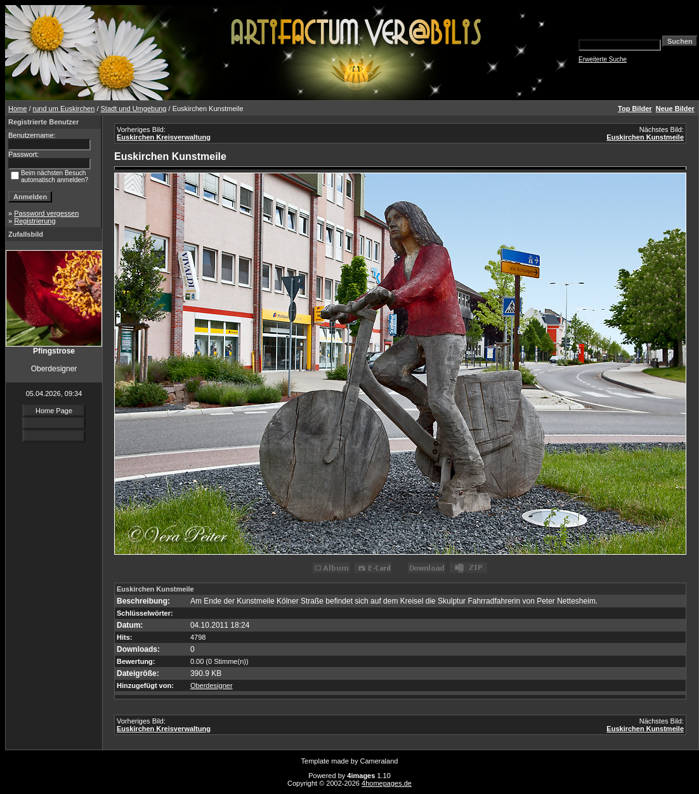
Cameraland (379, 761)
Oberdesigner (211, 685)
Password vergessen (46, 213)
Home (17, 108)
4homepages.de (387, 783)
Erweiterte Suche (602, 59)
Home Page (54, 410)
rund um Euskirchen (64, 108)
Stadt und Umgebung (134, 108)
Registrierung (34, 221)
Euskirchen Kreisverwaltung (164, 137)
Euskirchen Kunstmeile (645, 137)
